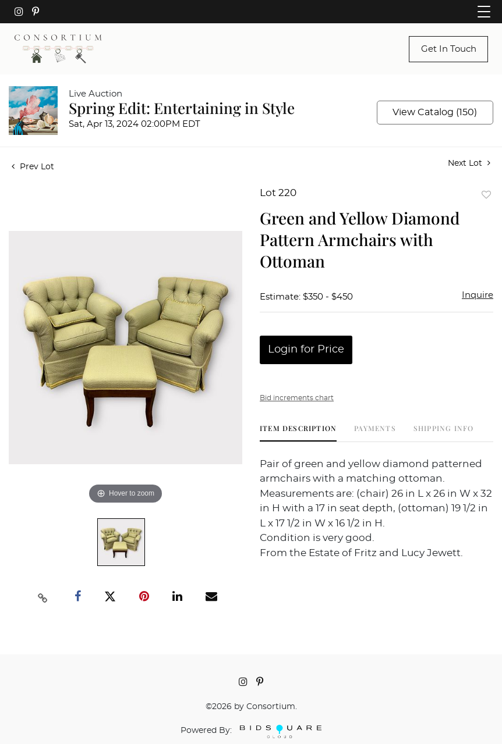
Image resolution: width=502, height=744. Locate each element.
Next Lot (469, 163)
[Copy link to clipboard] (43, 597)
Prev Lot (33, 167)
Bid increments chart (297, 397)
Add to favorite (486, 194)
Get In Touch (448, 49)
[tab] (298, 432)
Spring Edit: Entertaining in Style (182, 108)
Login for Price (306, 349)
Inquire (477, 295)
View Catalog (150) (435, 112)
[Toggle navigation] (484, 11)
